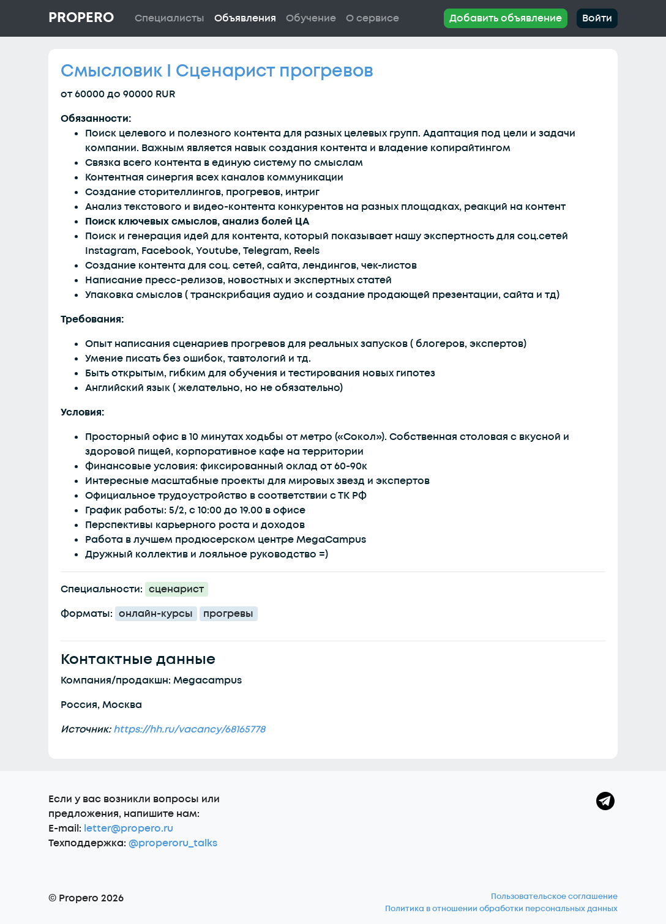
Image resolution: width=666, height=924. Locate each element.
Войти (597, 18)
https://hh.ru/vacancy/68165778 (189, 729)
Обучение (311, 18)
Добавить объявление (505, 18)
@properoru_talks (173, 843)
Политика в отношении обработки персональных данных (501, 908)
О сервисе (372, 18)
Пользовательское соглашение (554, 896)
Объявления (245, 18)
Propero (81, 18)
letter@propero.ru (128, 828)
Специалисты (169, 18)
